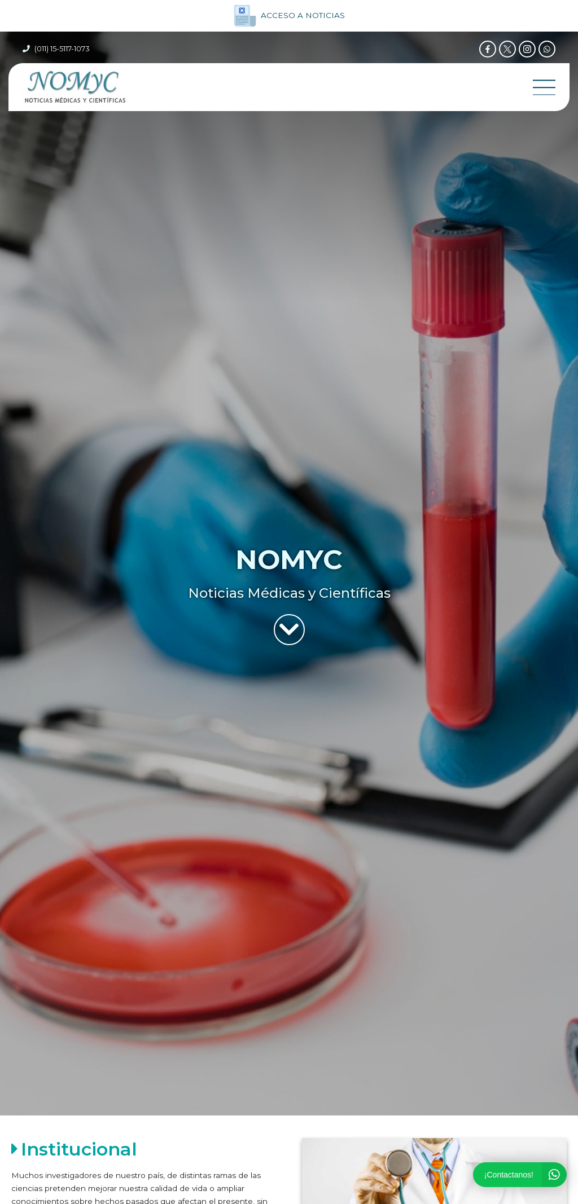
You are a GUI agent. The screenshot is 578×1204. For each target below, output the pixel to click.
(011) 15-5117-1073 (62, 49)
